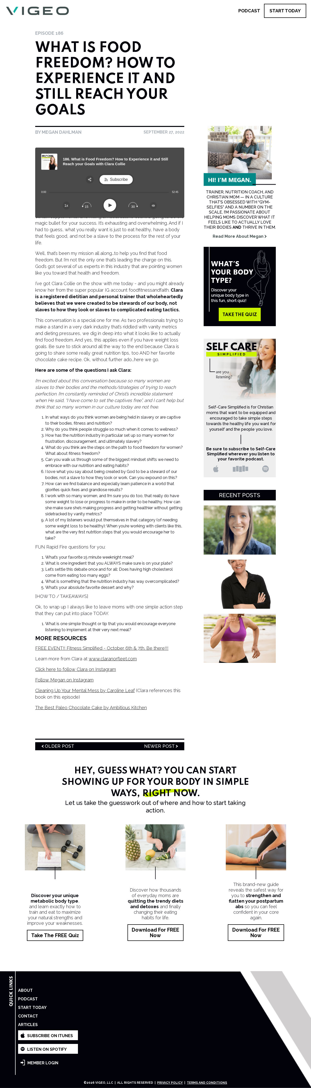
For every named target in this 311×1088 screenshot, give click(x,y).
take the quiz (240, 315)
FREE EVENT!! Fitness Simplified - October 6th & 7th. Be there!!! (101, 648)
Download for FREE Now (155, 932)
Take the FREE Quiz (55, 935)
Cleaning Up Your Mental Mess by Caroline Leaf (85, 690)
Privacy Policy (170, 1082)
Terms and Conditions (207, 1082)
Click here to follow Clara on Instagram (75, 669)
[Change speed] (66, 205)
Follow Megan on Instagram (64, 680)
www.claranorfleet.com (113, 658)
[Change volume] (153, 205)
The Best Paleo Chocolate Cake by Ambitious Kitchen (91, 707)
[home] (37, 11)
